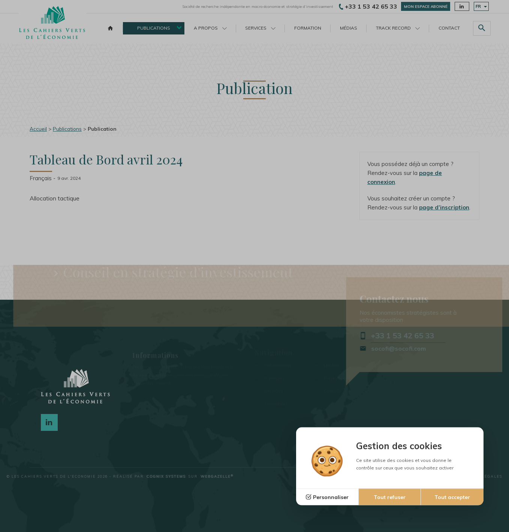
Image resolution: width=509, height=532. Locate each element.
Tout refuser (390, 497)
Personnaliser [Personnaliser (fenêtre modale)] (331, 497)
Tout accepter (452, 497)
